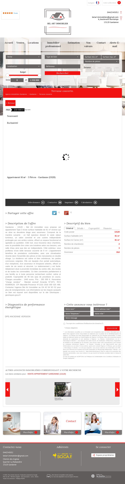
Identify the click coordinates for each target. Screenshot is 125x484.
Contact (101, 42)
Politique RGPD (20, 478)
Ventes (20, 42)
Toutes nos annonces (9, 478)
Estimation (74, 42)
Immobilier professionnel (53, 44)
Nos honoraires (25, 476)
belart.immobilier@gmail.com (105, 17)
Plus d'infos (30, 432)
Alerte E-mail (115, 44)
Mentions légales (15, 476)
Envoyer (112, 328)
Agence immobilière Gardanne (16, 94)
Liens (32, 476)
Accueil (9, 42)
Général (69, 228)
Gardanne (33, 94)
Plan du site (6, 476)
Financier (107, 228)
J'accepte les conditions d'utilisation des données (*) (84, 323)
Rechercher (62, 73)
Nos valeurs (88, 44)
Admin (36, 476)
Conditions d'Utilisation (112, 356)
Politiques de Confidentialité (94, 356)
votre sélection (109, 3)
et (26, 80)
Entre (8, 80)
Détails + (81, 228)
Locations (33, 42)
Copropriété (94, 228)
